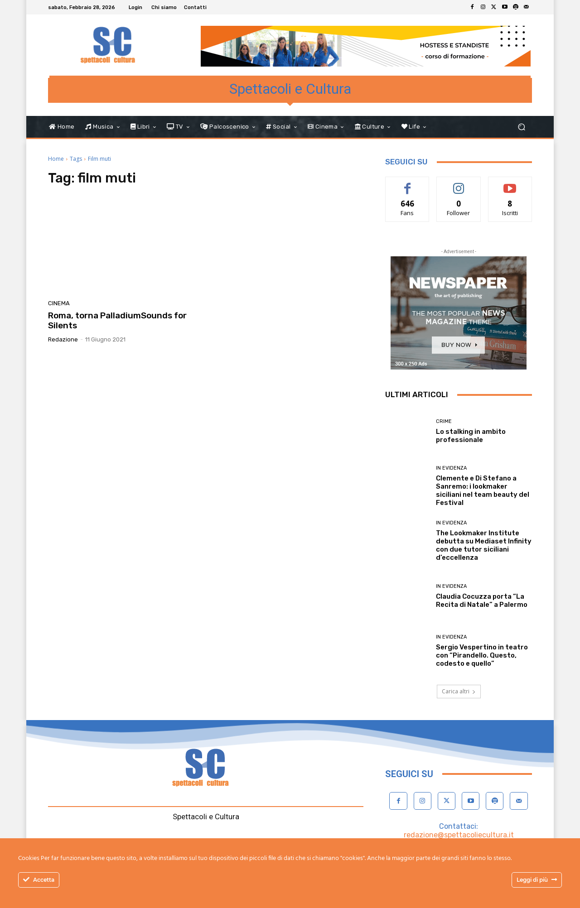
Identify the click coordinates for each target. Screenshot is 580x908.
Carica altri (459, 691)
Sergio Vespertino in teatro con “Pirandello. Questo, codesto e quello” (482, 655)
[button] (521, 127)
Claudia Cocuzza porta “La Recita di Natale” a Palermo (481, 600)
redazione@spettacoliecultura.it (459, 835)
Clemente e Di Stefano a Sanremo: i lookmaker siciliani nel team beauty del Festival (482, 490)
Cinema (59, 303)
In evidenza (451, 468)
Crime (444, 421)
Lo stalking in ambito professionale (471, 436)
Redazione (63, 339)
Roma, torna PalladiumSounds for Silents (117, 320)
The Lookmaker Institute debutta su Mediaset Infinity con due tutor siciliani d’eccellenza (484, 545)
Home (56, 159)
